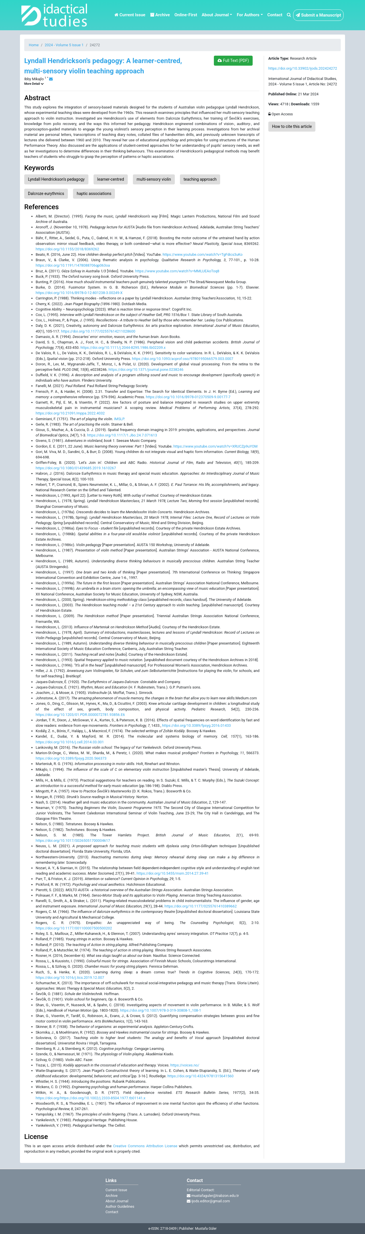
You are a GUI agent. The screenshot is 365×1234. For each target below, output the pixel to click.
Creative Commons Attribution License (145, 1146)
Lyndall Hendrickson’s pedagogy (56, 179)
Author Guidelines (120, 1206)
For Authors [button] (248, 14)
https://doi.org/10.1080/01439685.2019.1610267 (76, 468)
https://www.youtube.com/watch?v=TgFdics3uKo (202, 254)
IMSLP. (119, 419)
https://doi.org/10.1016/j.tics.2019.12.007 (70, 977)
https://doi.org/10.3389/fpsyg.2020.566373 (71, 758)
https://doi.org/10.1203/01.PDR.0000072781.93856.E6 (80, 714)
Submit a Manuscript (318, 15)
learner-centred (110, 179)
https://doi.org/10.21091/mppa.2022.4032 (70, 413)
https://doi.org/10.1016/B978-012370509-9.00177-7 (188, 397)
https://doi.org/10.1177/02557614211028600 (98, 331)
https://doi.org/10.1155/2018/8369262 (67, 249)
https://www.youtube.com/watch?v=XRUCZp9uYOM (215, 446)
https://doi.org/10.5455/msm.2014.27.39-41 (173, 873)
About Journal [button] (215, 14)
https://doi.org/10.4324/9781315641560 (200, 1076)
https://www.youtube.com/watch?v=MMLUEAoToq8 (177, 271)
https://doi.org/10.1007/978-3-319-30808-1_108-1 (160, 1010)
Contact (275, 14)
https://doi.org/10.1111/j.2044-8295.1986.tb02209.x (122, 347)
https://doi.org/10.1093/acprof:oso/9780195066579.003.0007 (182, 359)
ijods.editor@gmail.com (208, 1201)
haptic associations (94, 193)
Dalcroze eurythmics (46, 193)
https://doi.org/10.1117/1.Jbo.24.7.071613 (122, 435)
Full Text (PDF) (233, 60)
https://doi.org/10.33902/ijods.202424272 (302, 68)
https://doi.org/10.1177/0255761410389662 (201, 906)
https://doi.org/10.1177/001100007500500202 (74, 928)
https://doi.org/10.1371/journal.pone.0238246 (146, 369)
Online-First (186, 14)
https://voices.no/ (185, 1065)
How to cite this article (292, 126)
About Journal (117, 1201)
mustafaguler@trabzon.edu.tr (213, 1195)
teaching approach (200, 179)
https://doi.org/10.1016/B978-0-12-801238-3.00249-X (79, 293)
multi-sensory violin (154, 179)
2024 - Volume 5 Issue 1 (64, 45)
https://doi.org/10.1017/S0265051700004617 (73, 840)
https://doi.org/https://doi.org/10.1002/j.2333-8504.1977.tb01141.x (90, 1098)
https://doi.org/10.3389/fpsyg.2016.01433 (196, 725)
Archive (160, 14)
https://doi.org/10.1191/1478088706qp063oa (73, 265)
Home (33, 45)
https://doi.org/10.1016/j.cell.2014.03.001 (70, 742)
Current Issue (129, 14)
